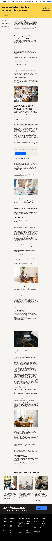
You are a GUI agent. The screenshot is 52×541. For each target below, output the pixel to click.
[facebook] (43, 15)
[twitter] (42, 15)
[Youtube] (6, 536)
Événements (35, 521)
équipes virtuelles (31, 20)
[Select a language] (22, 1)
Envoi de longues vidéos (21, 522)
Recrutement (43, 521)
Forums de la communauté (37, 527)
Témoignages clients (36, 522)
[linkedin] (44, 15)
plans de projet (26, 322)
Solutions (4, 525)
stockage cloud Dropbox (33, 451)
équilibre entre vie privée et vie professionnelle (23, 40)
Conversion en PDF (20, 532)
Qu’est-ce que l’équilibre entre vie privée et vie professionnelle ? (6, 24)
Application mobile (5, 521)
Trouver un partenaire (36, 532)
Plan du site (27, 530)
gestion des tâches (30, 200)
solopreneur (18, 51)
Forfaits (11, 530)
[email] (46, 15)
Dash (11, 525)
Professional (11, 521)
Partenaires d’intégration (37, 531)
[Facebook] (4, 536)
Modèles (4, 529)
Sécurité (4, 526)
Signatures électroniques (21, 531)
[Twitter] (3, 536)
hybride (26, 20)
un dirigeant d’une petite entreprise (30, 51)
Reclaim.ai (11, 529)
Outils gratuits (4, 530)
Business (11, 522)
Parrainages (35, 528)
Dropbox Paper (30, 246)
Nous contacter (28, 521)
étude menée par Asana (20, 227)
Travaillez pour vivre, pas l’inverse (4, 30)
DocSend (11, 526)
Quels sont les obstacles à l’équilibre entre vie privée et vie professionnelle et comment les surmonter (6, 27)
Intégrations (4, 522)
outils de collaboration (32, 139)
